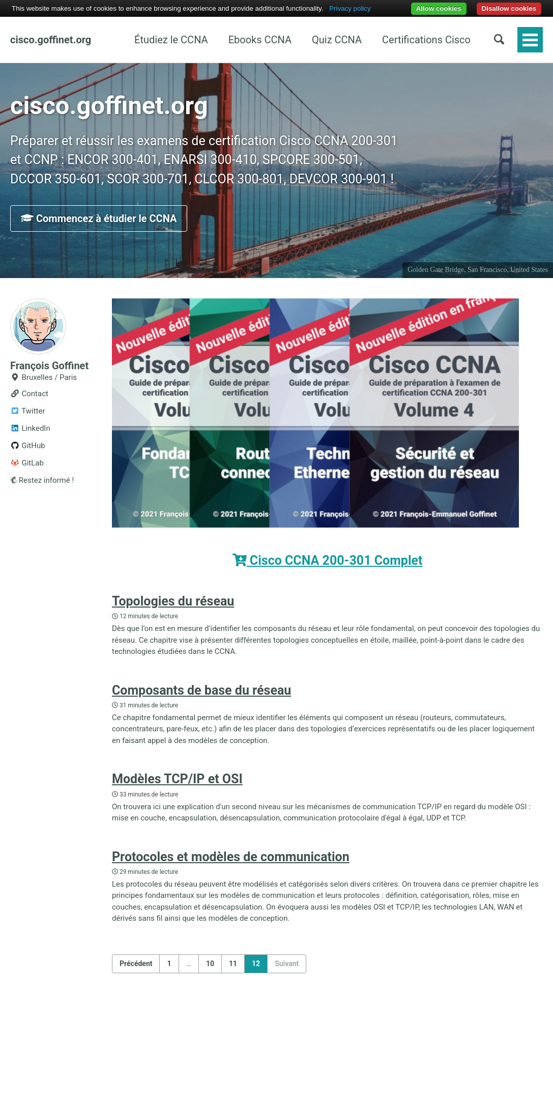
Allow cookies (438, 8)
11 (233, 963)
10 (210, 963)
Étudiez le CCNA (171, 40)
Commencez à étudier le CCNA (99, 218)
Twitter (27, 411)
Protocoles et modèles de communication (231, 856)
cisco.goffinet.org (50, 40)
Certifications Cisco (426, 40)
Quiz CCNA (337, 40)
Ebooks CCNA (260, 40)
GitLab (27, 463)
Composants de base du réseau (201, 690)
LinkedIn (30, 428)
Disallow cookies (509, 8)
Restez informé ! (42, 480)
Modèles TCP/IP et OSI (177, 779)
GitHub (27, 445)
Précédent (136, 963)
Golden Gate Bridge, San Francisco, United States (478, 269)
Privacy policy (349, 8)
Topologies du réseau (173, 601)
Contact (29, 393)
